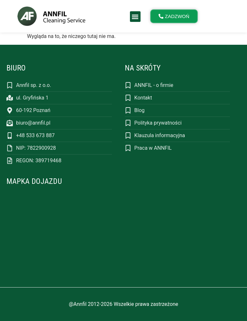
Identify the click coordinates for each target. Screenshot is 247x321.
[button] (135, 16)
